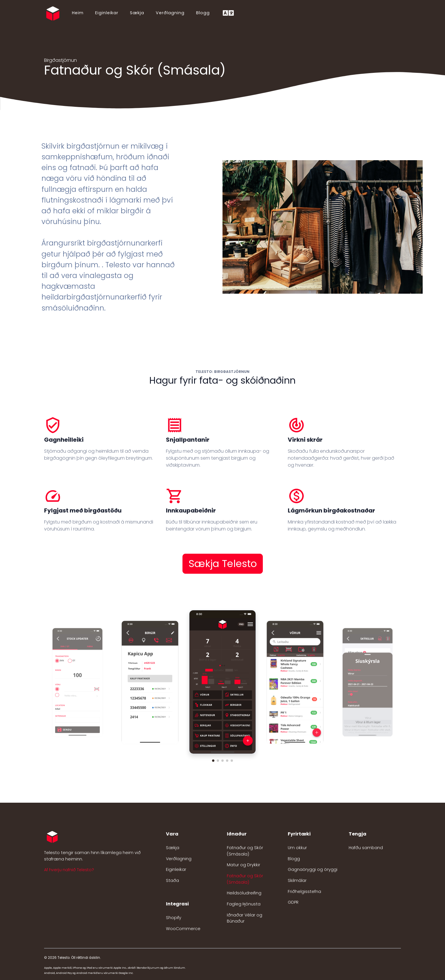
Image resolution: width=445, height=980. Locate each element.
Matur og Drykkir (243, 865)
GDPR (293, 902)
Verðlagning (170, 13)
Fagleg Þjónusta (244, 904)
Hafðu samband (366, 848)
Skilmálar (297, 880)
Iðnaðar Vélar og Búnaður (244, 918)
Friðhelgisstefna (304, 891)
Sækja (137, 13)
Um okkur (297, 848)
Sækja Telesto (223, 564)
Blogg (203, 13)
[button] (213, 760)
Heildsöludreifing (244, 893)
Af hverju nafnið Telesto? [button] (69, 870)
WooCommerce (183, 929)
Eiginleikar (106, 13)
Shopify (173, 918)
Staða (172, 880)
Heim (78, 13)
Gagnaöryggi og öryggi (312, 869)
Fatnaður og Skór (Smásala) (245, 851)
